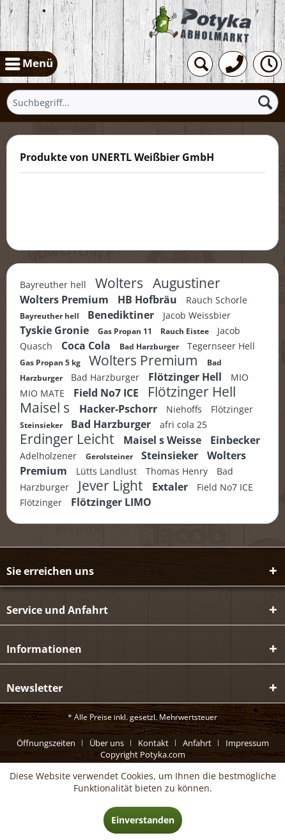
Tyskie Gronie (55, 330)
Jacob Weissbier (197, 315)
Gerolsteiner (110, 456)
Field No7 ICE (107, 393)
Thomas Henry (178, 471)
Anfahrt (197, 743)
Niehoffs (185, 409)
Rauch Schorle (216, 300)
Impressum (247, 743)
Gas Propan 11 (126, 331)
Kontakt (153, 743)
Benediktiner (122, 315)
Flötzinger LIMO (111, 502)
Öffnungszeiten (46, 743)
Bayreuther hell (54, 285)
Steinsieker (42, 425)
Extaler (171, 487)
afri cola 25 (183, 424)
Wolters (120, 283)
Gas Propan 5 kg (51, 362)
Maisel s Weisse (163, 440)
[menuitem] (29, 64)
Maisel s (46, 407)
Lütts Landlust (107, 471)
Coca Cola (87, 346)
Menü (29, 62)
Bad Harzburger (150, 346)
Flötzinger (232, 409)
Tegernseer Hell (221, 346)
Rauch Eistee (185, 331)
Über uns (106, 743)
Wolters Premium (65, 300)
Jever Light (112, 485)
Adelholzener (49, 456)
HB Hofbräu (149, 300)
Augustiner (186, 283)
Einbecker (235, 440)
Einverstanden (142, 820)
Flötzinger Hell (186, 377)
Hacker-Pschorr (119, 409)
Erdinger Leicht (68, 439)
